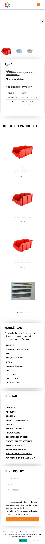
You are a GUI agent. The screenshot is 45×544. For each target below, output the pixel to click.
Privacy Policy (13, 433)
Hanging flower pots (16, 449)
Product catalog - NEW (17, 420)
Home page (11, 408)
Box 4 (22, 222)
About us (10, 416)
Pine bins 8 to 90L (14, 445)
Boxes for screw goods (15, 72)
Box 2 (22, 267)
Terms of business (15, 428)
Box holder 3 (22, 313)
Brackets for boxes (22, 308)
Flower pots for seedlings (19, 441)
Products (11, 412)
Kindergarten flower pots (19, 453)
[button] (38, 5)
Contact (10, 424)
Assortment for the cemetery (20, 458)
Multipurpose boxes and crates (22, 171)
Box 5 (22, 176)
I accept (23, 540)
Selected (22, 167)
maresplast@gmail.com (15, 366)
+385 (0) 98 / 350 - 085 (14, 357)
